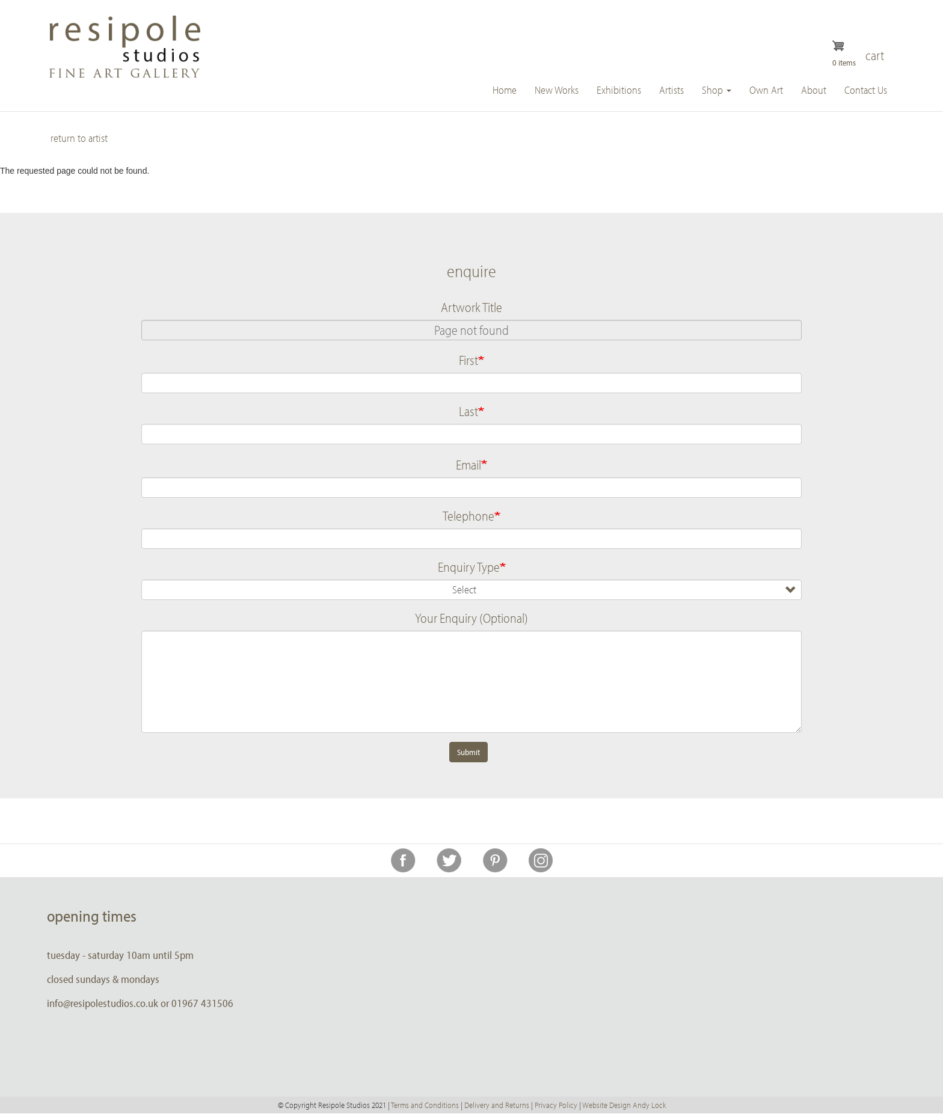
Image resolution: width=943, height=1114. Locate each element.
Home (505, 90)
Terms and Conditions (425, 1105)
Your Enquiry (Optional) (471, 618)
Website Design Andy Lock (624, 1105)
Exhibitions (619, 90)
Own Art (766, 90)
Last (468, 411)
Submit (468, 752)
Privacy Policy (556, 1105)
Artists (671, 90)
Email (468, 464)
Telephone (468, 515)
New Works (557, 90)
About (813, 90)
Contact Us (865, 90)
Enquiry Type (469, 567)
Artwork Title (471, 307)
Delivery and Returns (496, 1105)
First (468, 360)
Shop (716, 90)
